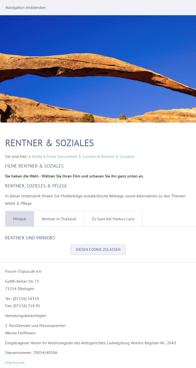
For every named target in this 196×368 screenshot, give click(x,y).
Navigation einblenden (26, 7)
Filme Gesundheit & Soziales (71, 156)
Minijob (19, 218)
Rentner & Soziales (117, 156)
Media (37, 156)
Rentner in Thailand (59, 218)
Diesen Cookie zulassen (98, 249)
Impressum (14, 362)
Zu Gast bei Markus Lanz (113, 218)
